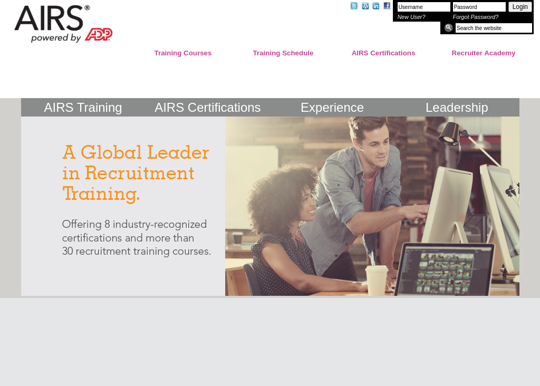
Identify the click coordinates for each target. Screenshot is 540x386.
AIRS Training (83, 106)
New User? (412, 17)
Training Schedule (283, 53)
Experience (332, 106)
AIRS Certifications (384, 53)
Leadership (457, 106)
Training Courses (183, 53)
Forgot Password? (475, 17)
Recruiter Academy (484, 53)
